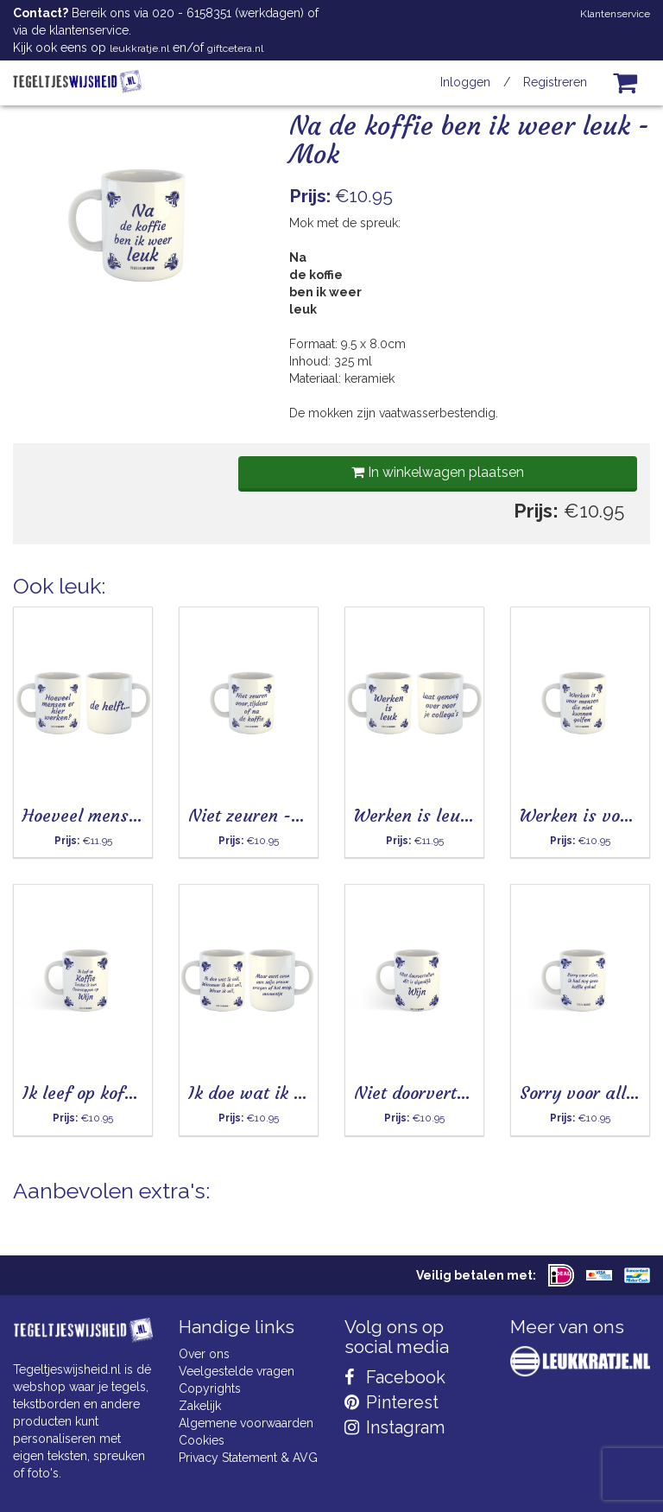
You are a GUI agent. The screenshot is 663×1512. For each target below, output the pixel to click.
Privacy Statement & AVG (248, 1457)
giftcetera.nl (235, 48)
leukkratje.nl (139, 48)
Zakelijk (200, 1406)
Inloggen (465, 82)
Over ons (204, 1354)
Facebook (394, 1377)
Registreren (555, 82)
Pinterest (391, 1402)
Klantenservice (615, 14)
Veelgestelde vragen (236, 1371)
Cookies (201, 1440)
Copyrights (210, 1388)
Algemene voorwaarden (246, 1423)
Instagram (394, 1427)
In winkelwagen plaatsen (437, 472)
